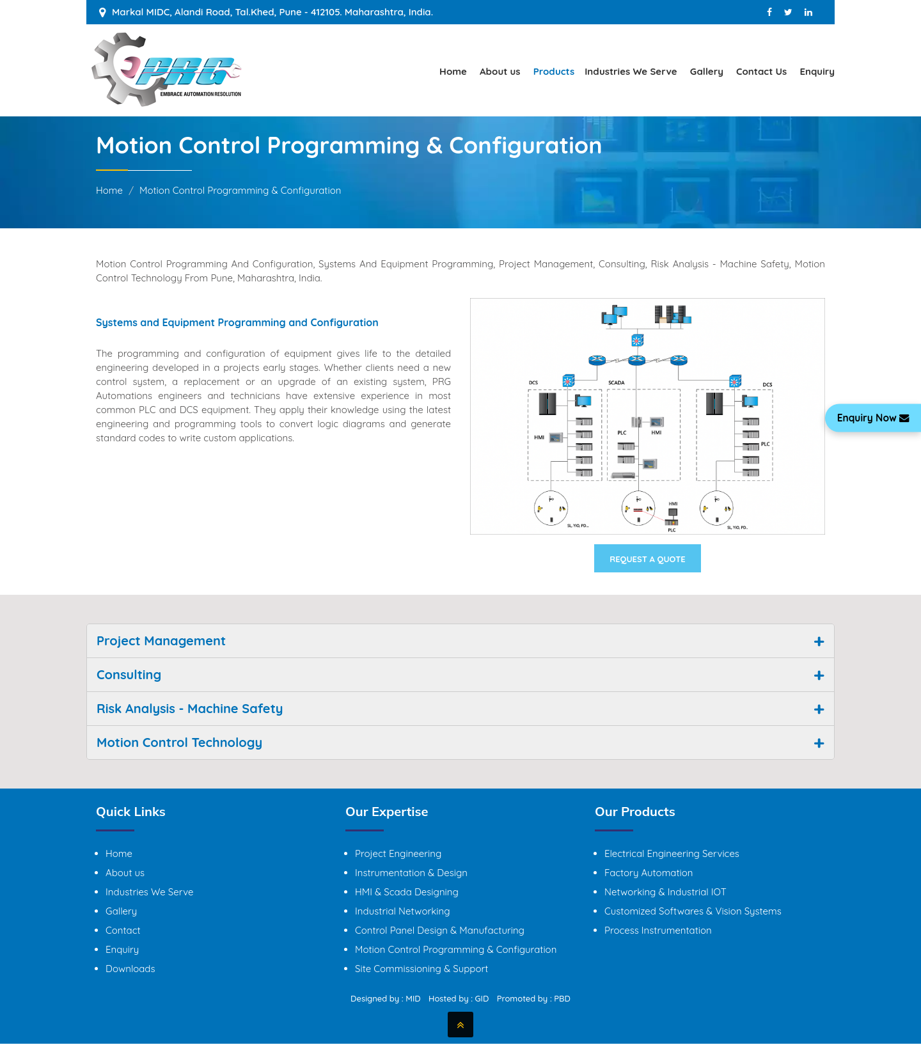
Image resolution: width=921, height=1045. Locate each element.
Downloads (130, 970)
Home (453, 71)
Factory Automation (648, 874)
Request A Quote (648, 559)
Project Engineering (398, 855)
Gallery (706, 71)
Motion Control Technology (179, 743)
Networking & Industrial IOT (665, 893)
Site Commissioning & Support (421, 970)
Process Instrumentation (658, 931)
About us (500, 71)
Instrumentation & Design (411, 874)
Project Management (161, 642)
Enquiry (817, 71)
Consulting (129, 676)
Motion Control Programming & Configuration (455, 951)
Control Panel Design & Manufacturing (439, 931)
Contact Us (761, 71)
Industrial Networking (402, 912)
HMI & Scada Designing (407, 893)
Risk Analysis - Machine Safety (190, 710)
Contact (123, 931)
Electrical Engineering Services (671, 855)
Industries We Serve (631, 71)
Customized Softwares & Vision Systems (693, 912)
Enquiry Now (870, 418)
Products (554, 71)
